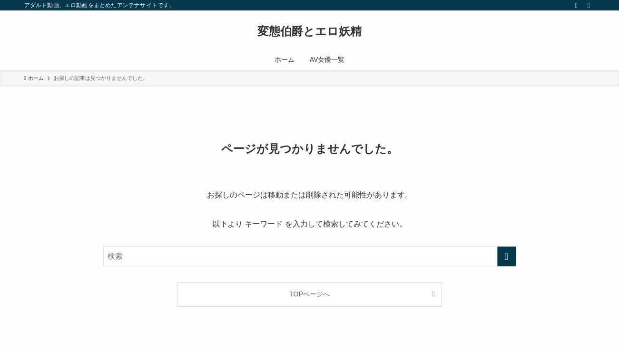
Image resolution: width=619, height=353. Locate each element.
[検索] (589, 5)
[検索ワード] (309, 256)
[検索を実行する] (506, 256)
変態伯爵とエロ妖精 (309, 31)
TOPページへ (309, 294)
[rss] (576, 5)
